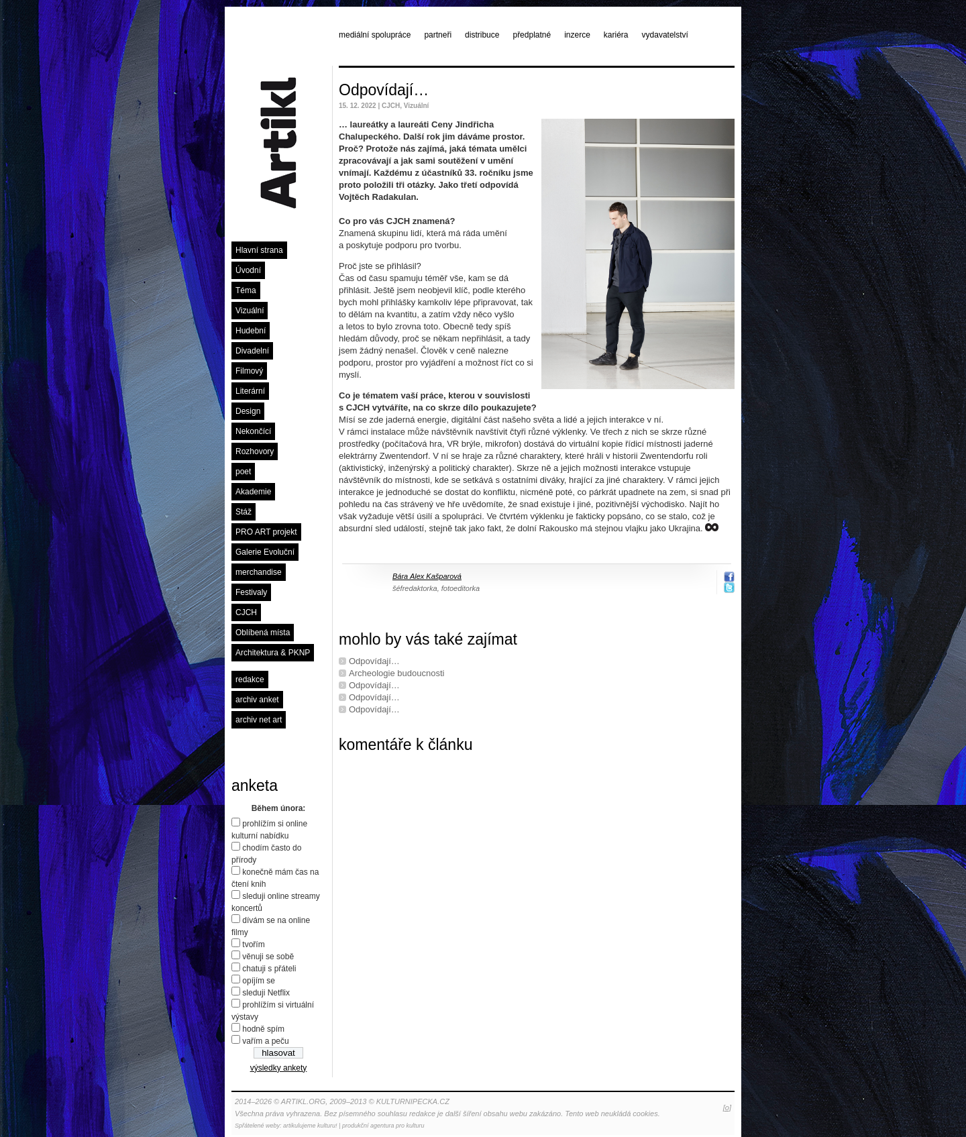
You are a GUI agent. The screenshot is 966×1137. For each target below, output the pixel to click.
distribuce (482, 35)
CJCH (246, 612)
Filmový (249, 371)
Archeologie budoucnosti (396, 673)
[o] (727, 1107)
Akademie (253, 491)
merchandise (258, 572)
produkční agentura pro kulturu (383, 1125)
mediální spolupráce (375, 35)
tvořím (253, 944)
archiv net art (258, 719)
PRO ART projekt (266, 532)
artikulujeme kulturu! (310, 1125)
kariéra (616, 35)
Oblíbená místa (262, 632)
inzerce (577, 35)
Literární (250, 391)
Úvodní (248, 270)
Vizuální (249, 310)
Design (247, 411)
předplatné (532, 35)
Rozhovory (254, 451)
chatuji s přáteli (269, 968)
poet (243, 471)
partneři (437, 35)
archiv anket (257, 699)
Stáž (243, 512)
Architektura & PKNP (272, 652)
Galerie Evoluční (264, 552)
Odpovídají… (384, 90)
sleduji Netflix (266, 992)
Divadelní (252, 351)
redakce (249, 679)
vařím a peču (265, 1041)
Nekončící (253, 431)
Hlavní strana (259, 250)
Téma (245, 290)
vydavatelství (665, 35)
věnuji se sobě (268, 956)
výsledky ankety (278, 1068)
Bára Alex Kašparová (427, 576)
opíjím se (258, 980)
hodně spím (263, 1029)
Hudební (250, 330)
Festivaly (251, 592)
